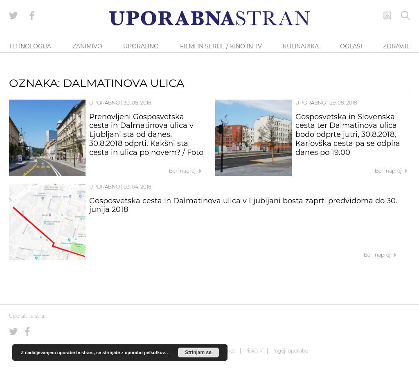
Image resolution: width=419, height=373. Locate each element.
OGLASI (351, 46)
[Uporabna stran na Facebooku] (31, 15)
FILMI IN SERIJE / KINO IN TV (221, 46)
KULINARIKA (301, 46)
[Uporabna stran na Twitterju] (13, 15)
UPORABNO (141, 46)
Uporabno (104, 103)
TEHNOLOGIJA (30, 46)
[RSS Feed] (387, 15)
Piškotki (254, 351)
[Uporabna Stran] (209, 18)
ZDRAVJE (396, 46)
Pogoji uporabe (289, 351)
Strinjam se (198, 352)
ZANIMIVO (87, 46)
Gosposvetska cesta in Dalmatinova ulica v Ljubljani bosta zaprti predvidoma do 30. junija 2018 (243, 205)
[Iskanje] (405, 15)
